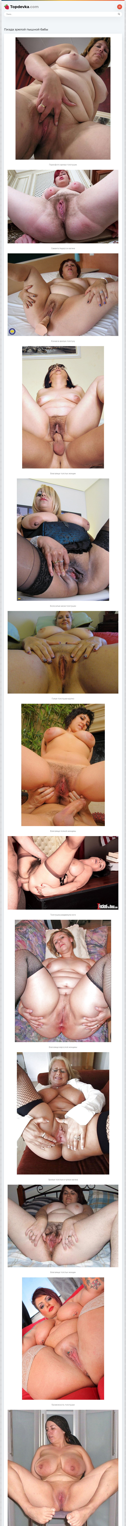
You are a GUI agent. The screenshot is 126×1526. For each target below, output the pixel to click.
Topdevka (24, 7)
